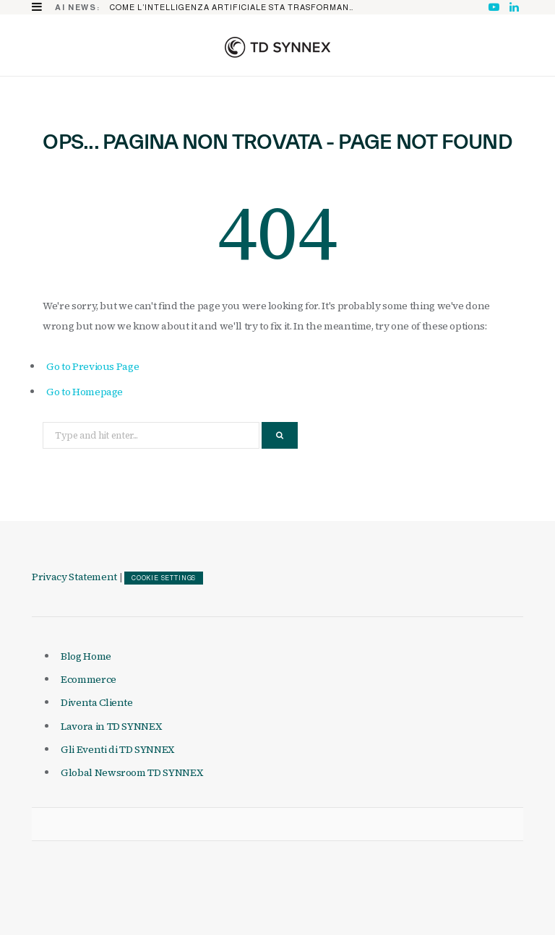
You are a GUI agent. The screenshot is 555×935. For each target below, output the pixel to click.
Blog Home (86, 656)
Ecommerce (88, 679)
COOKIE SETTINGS (164, 578)
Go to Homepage (84, 391)
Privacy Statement (74, 576)
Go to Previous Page (92, 366)
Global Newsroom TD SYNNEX (131, 772)
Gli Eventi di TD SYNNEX (117, 749)
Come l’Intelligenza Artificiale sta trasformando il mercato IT (235, 7)
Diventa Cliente (97, 702)
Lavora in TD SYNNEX (111, 726)
